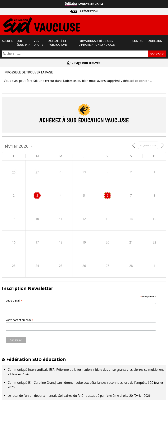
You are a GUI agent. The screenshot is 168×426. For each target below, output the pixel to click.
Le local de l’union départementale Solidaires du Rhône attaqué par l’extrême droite (68, 396)
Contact (138, 42)
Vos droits (38, 43)
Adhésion (155, 42)
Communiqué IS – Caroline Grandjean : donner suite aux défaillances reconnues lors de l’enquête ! (78, 383)
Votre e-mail (14, 302)
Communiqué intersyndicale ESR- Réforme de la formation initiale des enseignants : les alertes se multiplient (86, 370)
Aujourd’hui (148, 146)
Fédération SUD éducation (36, 360)
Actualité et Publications (57, 43)
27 (37, 173)
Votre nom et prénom (19, 321)
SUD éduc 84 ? (23, 43)
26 (14, 173)
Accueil (7, 42)
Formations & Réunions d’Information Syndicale (97, 43)
